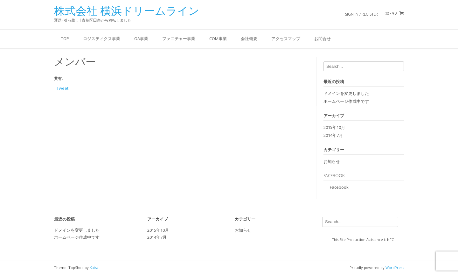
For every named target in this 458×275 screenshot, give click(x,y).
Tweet (62, 87)
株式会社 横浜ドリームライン (126, 10)
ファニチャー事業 (178, 38)
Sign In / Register (361, 14)
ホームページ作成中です (346, 101)
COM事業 (218, 38)
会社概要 (249, 38)
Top (65, 38)
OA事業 (141, 38)
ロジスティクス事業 (101, 38)
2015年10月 (334, 127)
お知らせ (331, 161)
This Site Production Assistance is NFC (363, 239)
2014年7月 (333, 135)
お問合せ (322, 38)
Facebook (333, 175)
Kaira (94, 267)
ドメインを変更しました (346, 93)
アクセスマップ (285, 38)
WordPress (394, 267)
